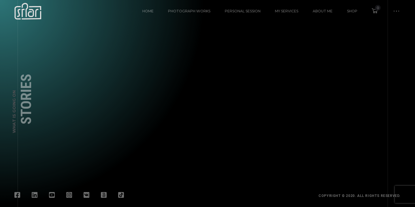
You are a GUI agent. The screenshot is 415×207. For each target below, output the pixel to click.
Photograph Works (189, 11)
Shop (352, 11)
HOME (148, 11)
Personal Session (243, 11)
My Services (286, 11)
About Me (323, 11)
